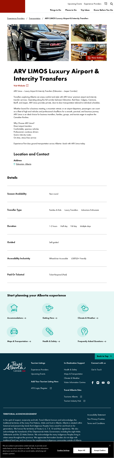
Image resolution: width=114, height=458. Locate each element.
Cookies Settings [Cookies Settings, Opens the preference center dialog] (63, 450)
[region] (57, 449)
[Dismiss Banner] (109, 424)
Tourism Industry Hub (72, 400)
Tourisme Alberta (71, 396)
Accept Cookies (100, 450)
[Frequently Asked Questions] (92, 335)
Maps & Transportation (73, 373)
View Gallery (96, 57)
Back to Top (104, 356)
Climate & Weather (72, 378)
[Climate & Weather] (88, 311)
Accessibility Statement (96, 414)
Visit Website (19, 85)
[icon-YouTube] (103, 382)
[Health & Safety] (51, 335)
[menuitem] (75, 3)
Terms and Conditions (96, 423)
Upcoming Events (38, 373)
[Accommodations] (16, 311)
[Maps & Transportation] (19, 335)
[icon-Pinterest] (108, 382)
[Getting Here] (50, 311)
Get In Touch (96, 369)
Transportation (34, 18)
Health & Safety (70, 369)
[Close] (110, 445)
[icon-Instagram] (97, 382)
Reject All (81, 450)
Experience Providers (16, 18)
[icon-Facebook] (93, 382)
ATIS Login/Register (39, 388)
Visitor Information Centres (75, 382)
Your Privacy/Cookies (96, 419)
